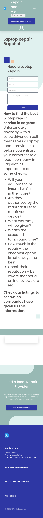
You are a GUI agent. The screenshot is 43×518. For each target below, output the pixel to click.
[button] (34, 8)
